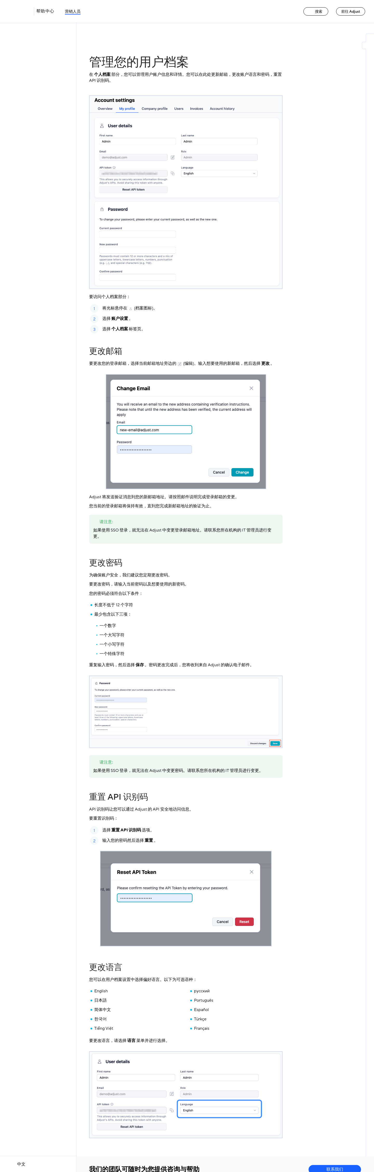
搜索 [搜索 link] (315, 11)
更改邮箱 (105, 351)
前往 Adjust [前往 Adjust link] (350, 11)
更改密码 (105, 562)
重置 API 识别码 (118, 797)
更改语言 (105, 967)
